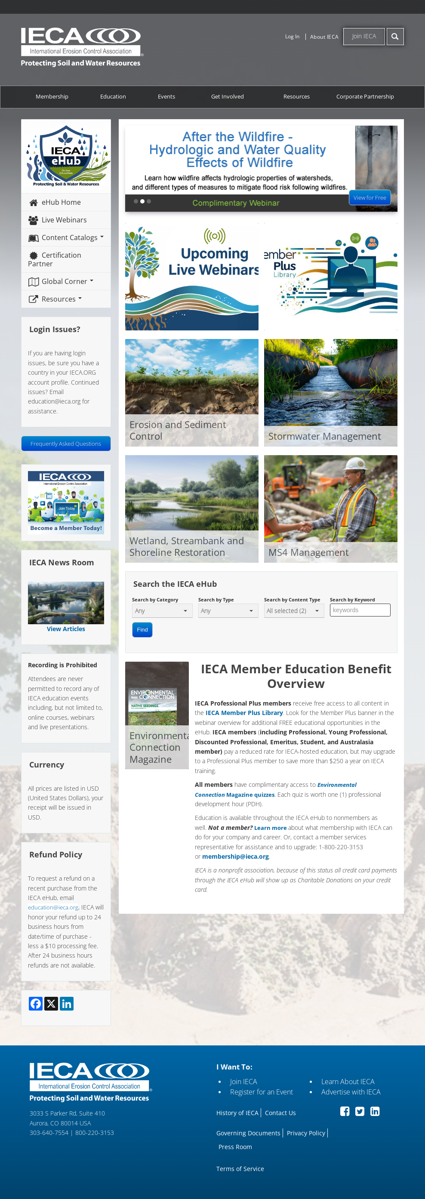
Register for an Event (261, 1092)
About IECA (324, 37)
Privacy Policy (306, 1133)
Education (113, 96)
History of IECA (237, 1113)
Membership (52, 96)
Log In (292, 36)
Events (166, 96)
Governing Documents (248, 1133)
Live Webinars (57, 220)
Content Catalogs (65, 237)
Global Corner (60, 281)
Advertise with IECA (351, 1092)
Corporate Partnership (365, 96)
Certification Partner (54, 259)
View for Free (370, 197)
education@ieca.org (53, 907)
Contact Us (280, 1113)
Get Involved (227, 96)
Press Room (235, 1147)
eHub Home (54, 202)
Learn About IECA (348, 1081)
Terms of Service (240, 1169)
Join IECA (364, 36)
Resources (296, 96)
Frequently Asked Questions (66, 443)
